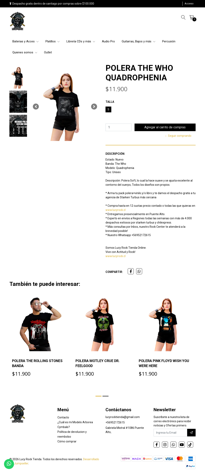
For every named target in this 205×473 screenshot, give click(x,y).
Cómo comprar (66, 442)
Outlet (48, 52)
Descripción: (115, 153)
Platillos (52, 41)
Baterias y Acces (25, 41)
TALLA (110, 101)
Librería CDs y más (80, 41)
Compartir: (114, 271)
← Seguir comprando (178, 135)
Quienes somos (24, 52)
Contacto (63, 418)
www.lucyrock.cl (116, 210)
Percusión (168, 41)
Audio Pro (108, 41)
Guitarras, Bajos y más (138, 41)
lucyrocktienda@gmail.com (123, 417)
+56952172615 (115, 423)
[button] (35, 106)
